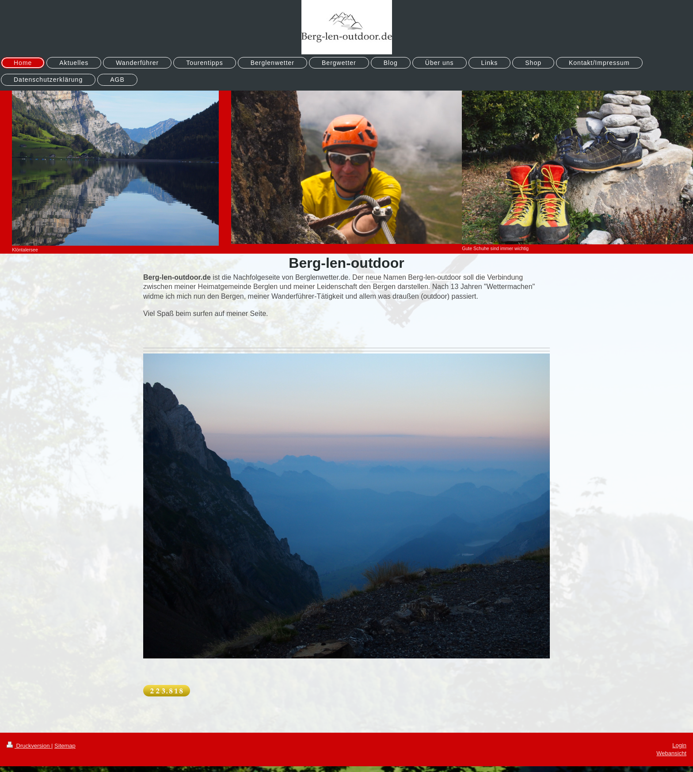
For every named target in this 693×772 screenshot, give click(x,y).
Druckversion (29, 745)
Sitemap (65, 745)
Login (679, 745)
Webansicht (671, 753)
